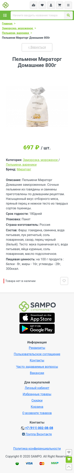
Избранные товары (37, 394)
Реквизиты (37, 348)
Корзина (37, 407)
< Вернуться (37, 47)
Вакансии (37, 373)
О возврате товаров (37, 413)
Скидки (37, 400)
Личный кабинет (37, 388)
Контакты (37, 360)
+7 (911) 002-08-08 (37, 428)
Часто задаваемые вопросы (37, 367)
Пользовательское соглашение (37, 354)
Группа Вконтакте (37, 434)
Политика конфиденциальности (37, 448)
